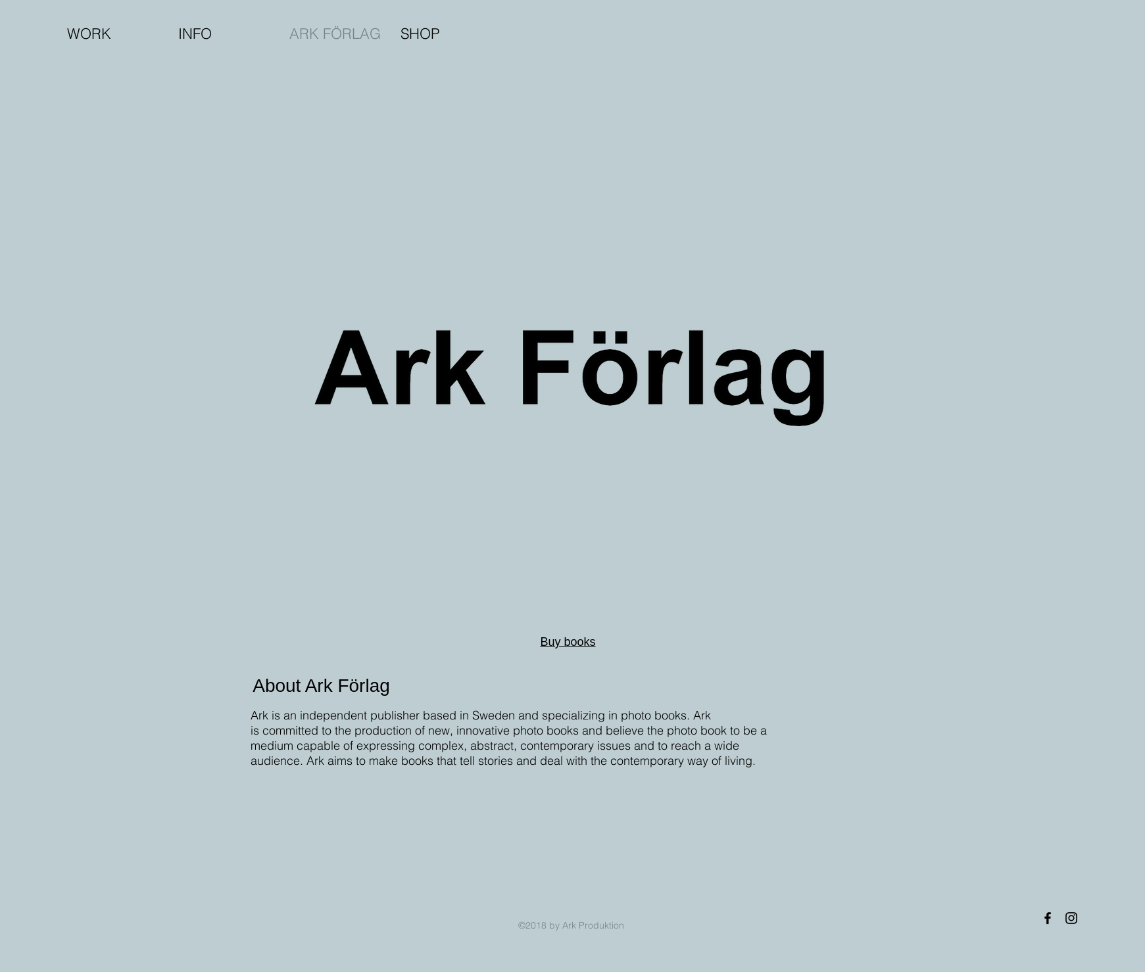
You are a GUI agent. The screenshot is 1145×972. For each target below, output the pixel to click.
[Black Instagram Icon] (1071, 918)
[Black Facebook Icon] (1048, 918)
